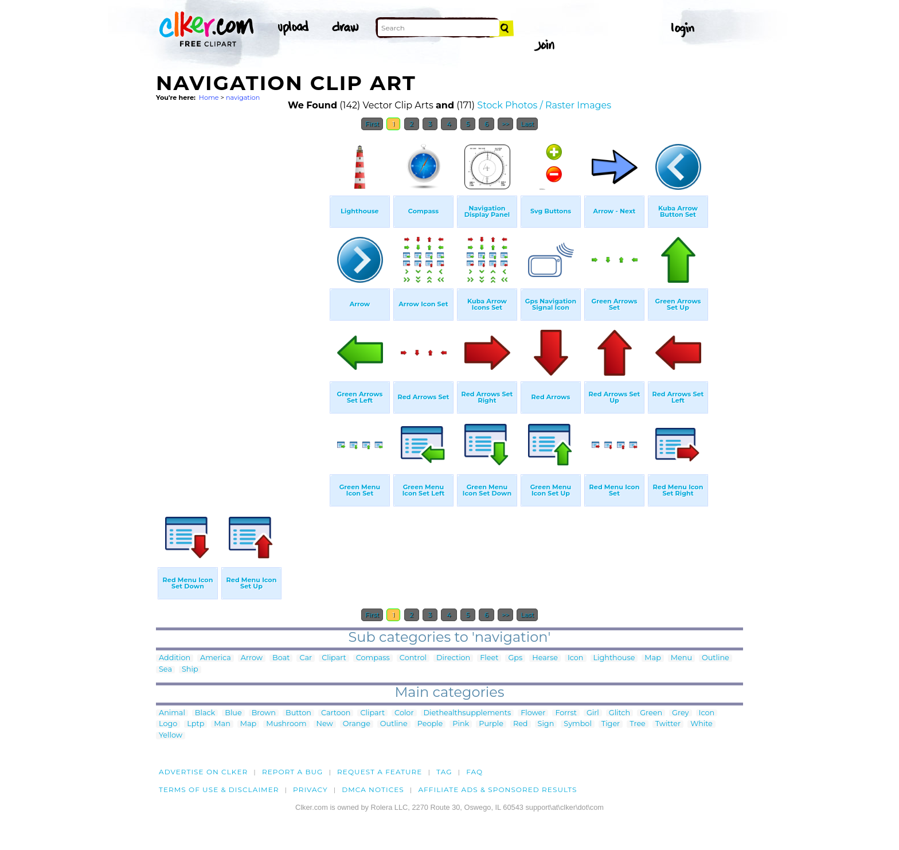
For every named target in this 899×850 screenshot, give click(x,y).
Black (205, 713)
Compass (373, 658)
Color (403, 713)
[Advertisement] (242, 309)
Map (652, 658)
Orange (356, 724)
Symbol (578, 724)
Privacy (310, 789)
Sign (546, 724)
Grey (680, 713)
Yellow (170, 735)
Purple (491, 724)
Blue (233, 713)
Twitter (668, 724)
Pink (460, 724)
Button (298, 713)
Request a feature (379, 771)
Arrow (252, 658)
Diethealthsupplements (467, 713)
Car (305, 658)
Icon (576, 658)
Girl (593, 713)
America (215, 658)
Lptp (195, 724)
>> (505, 124)
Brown (264, 713)
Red (520, 724)
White (701, 724)
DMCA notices (373, 789)
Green (651, 713)
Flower (533, 713)
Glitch (619, 713)
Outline (715, 658)
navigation (243, 97)
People (430, 724)
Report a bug (292, 771)
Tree (638, 724)
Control (413, 658)
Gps (515, 658)
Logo (168, 724)
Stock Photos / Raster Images (544, 105)
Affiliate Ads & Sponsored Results (497, 789)
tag (444, 771)
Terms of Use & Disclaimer (219, 789)
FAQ (474, 771)
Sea (165, 669)
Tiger (610, 724)
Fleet (489, 658)
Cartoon (336, 713)
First (372, 124)
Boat (281, 658)
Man (222, 724)
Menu (681, 658)
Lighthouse (614, 658)
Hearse (545, 658)
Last (527, 124)
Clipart (334, 658)
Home (209, 97)
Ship (190, 669)
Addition (174, 658)
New (324, 724)
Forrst (565, 713)
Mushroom (286, 724)
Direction (453, 658)
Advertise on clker (203, 771)
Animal (172, 713)
